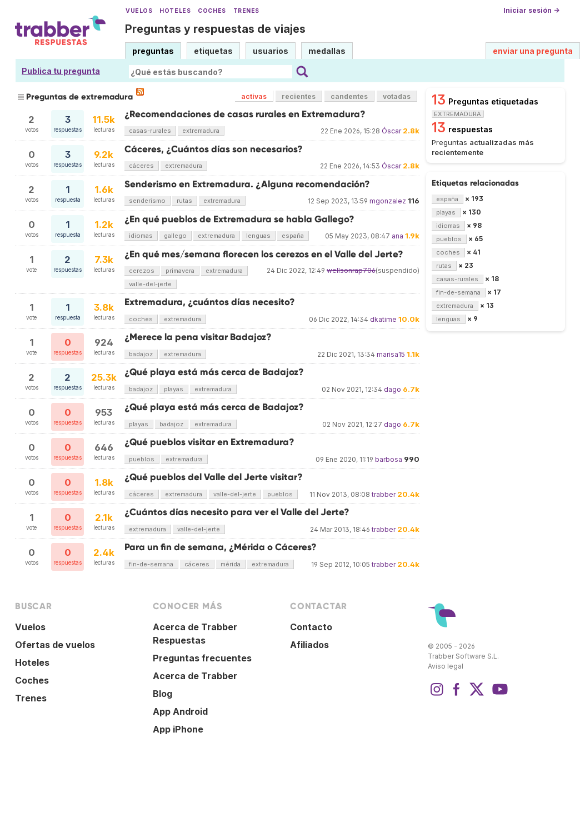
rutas (184, 201)
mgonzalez (387, 201)
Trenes (246, 10)
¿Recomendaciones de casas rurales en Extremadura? (245, 114)
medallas (327, 51)
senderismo (147, 201)
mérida (231, 564)
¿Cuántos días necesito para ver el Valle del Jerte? (236, 512)
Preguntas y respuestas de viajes (215, 29)
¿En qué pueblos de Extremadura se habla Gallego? (239, 219)
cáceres (141, 166)
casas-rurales (150, 130)
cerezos (141, 271)
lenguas (258, 236)
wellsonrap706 (351, 270)
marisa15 (391, 354)
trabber (384, 494)
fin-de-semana (151, 564)
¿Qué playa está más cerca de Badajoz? (214, 372)
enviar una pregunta (533, 51)
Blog (162, 693)
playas (173, 389)
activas (254, 96)
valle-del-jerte (150, 284)
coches (141, 319)
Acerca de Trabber (195, 675)
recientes (299, 96)
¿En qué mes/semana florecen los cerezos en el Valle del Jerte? (263, 254)
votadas (397, 96)
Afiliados (309, 644)
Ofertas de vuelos (55, 644)
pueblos (141, 459)
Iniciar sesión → (531, 10)
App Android (180, 711)
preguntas (153, 51)
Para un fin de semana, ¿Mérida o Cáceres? (220, 547)
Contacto (311, 626)
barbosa (388, 459)
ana (397, 236)
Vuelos (139, 10)
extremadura (200, 130)
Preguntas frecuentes (202, 658)
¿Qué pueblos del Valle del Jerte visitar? (213, 477)
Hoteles (175, 10)
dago (392, 389)
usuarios (270, 51)
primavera (180, 271)
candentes (349, 96)
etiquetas (213, 51)
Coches (212, 10)
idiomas (141, 236)
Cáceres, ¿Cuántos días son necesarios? (213, 149)
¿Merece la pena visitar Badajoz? (198, 337)
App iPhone (178, 729)
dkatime (383, 319)
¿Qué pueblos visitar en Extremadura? (209, 442)
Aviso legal (445, 666)
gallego (175, 236)
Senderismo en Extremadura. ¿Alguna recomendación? (247, 184)
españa (293, 236)
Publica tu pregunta (61, 71)
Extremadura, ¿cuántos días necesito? (209, 302)
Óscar (391, 131)
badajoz (141, 354)
